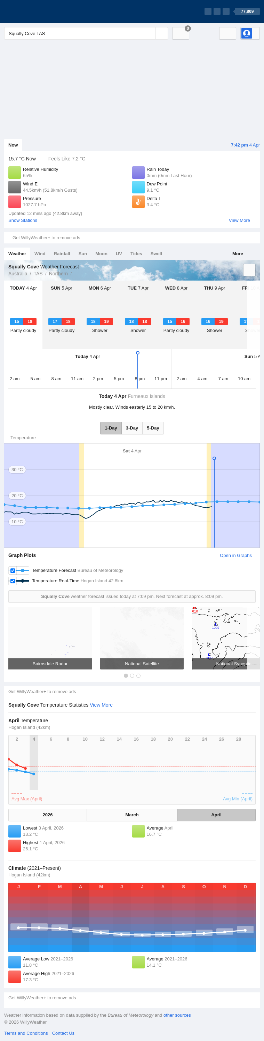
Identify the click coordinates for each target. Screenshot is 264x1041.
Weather (17, 253)
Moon (101, 253)
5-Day (153, 428)
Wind (40, 253)
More (237, 253)
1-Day (111, 428)
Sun (83, 253)
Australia (17, 273)
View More (239, 220)
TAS (37, 273)
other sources (177, 1015)
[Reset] (149, 33)
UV (119, 253)
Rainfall (62, 253)
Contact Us (63, 1033)
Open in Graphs (236, 555)
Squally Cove (75, 273)
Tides (136, 253)
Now (13, 145)
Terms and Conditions (26, 1033)
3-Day (132, 428)
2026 (48, 814)
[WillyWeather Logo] (37, 11)
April (216, 814)
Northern (58, 273)
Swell (156, 253)
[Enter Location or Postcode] (86, 33)
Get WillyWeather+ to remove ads (46, 237)
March (131, 814)
